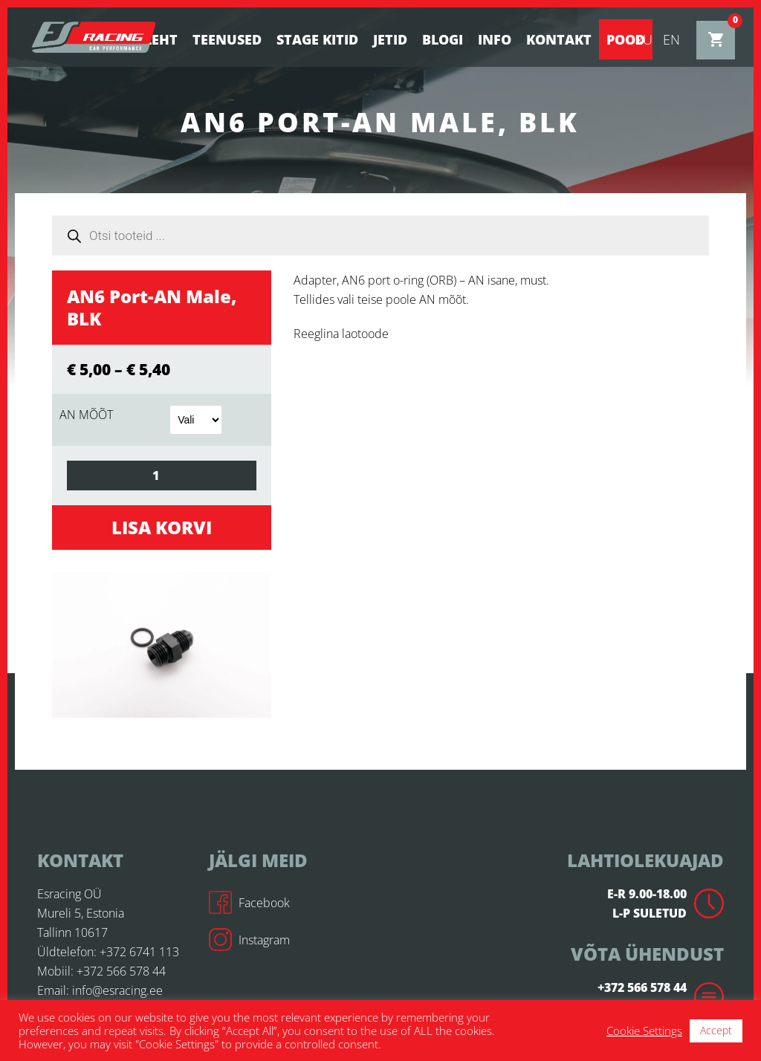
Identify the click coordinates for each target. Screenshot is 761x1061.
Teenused (227, 39)
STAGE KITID (317, 39)
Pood (625, 39)
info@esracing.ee (117, 990)
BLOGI (442, 39)
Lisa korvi (161, 527)
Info (494, 39)
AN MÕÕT (86, 414)
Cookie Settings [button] (644, 1030)
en (671, 39)
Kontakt (559, 39)
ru (643, 39)
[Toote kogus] (161, 475)
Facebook (249, 903)
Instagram (249, 940)
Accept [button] (716, 1030)
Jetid (390, 39)
